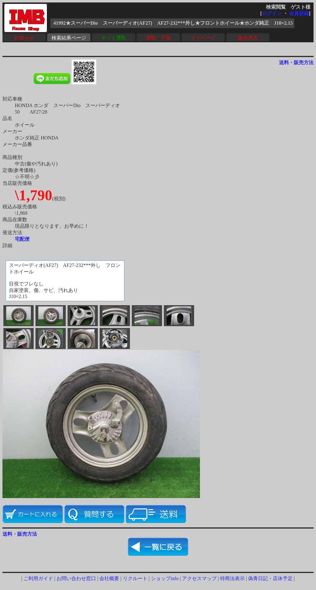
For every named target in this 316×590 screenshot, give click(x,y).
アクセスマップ (199, 578)
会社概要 (109, 578)
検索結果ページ (69, 37)
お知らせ (24, 37)
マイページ (203, 37)
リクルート (135, 578)
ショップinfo (165, 578)
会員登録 (299, 13)
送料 (284, 62)
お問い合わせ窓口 (76, 578)
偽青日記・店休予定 (270, 578)
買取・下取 (158, 37)
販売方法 (248, 37)
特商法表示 (232, 578)
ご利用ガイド (38, 578)
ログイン (272, 13)
